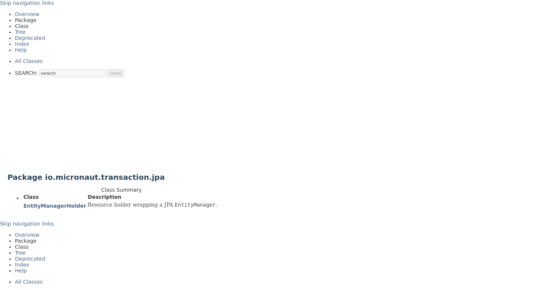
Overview (27, 14)
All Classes (29, 61)
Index (22, 44)
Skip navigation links (27, 3)
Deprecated (30, 38)
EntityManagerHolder (54, 206)
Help (21, 50)
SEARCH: (26, 73)
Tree (20, 32)
